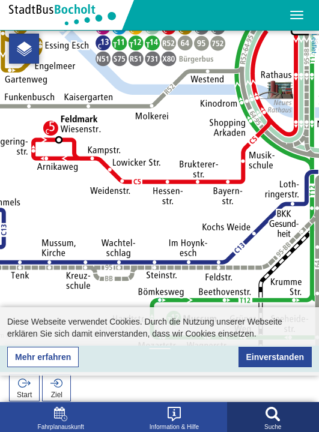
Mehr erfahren (43, 357)
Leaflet (314, 43)
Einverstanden (275, 357)
